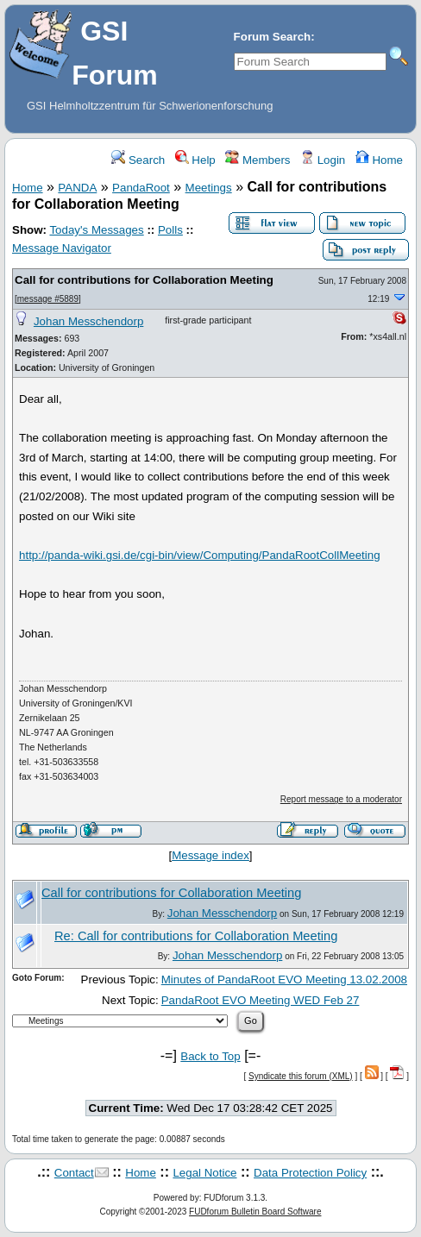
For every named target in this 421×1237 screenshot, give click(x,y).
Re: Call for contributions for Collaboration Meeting (195, 936)
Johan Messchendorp (88, 321)
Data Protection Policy (310, 1172)
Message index (210, 855)
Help (195, 160)
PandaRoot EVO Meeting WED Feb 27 (260, 1000)
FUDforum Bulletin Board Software (255, 1211)
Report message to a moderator (341, 799)
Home (379, 160)
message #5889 (48, 299)
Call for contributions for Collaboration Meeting (144, 279)
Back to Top (210, 1056)
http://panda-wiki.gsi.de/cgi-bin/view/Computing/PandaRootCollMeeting (199, 555)
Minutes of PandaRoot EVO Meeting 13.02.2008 (284, 979)
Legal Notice (204, 1172)
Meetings (208, 187)
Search (138, 160)
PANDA (77, 187)
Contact (74, 1172)
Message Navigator (61, 248)
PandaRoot (141, 187)
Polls (170, 229)
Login (322, 160)
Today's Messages (96, 229)
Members (257, 160)
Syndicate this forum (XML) (300, 1076)
